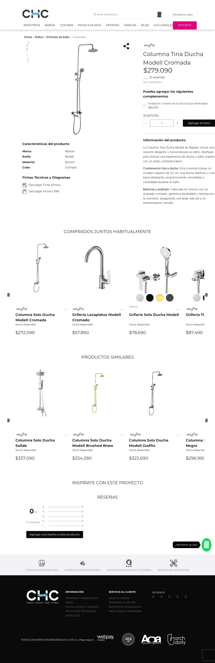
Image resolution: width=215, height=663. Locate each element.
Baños (50, 25)
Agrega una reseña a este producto (55, 534)
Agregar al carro (199, 123)
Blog (145, 25)
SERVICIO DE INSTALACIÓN (125, 606)
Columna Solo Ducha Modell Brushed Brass (92, 443)
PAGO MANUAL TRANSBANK (125, 611)
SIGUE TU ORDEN (119, 598)
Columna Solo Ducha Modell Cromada (35, 317)
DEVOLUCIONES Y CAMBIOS (82, 606)
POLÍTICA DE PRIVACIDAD (81, 611)
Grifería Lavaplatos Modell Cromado (96, 317)
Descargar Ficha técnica (44, 185)
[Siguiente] (206, 294)
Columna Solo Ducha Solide (35, 443)
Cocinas (66, 25)
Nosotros (32, 25)
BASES (69, 602)
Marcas (130, 25)
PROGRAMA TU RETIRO (122, 602)
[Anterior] (8, 294)
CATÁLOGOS (73, 615)
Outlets (184, 25)
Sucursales (164, 25)
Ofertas (112, 25)
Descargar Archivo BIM (44, 191)
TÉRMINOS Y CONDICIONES (82, 598)
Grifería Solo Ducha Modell (154, 315)
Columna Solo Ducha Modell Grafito (148, 443)
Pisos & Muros (89, 25)
